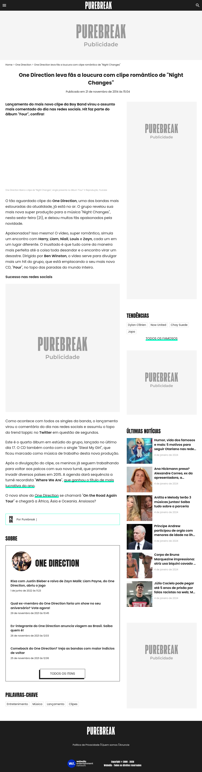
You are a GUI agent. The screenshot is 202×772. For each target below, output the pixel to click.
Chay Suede (179, 325)
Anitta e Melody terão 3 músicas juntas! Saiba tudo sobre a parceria (172, 502)
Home (9, 64)
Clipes (73, 704)
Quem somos (109, 745)
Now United (158, 325)
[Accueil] (101, 5)
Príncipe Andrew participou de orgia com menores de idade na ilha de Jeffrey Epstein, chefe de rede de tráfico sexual (174, 535)
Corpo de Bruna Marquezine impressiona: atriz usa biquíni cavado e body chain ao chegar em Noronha (174, 563)
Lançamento (55, 704)
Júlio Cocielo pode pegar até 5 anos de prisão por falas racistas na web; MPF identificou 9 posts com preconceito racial (175, 592)
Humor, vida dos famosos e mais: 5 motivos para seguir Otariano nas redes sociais (175, 447)
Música (37, 704)
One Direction (23, 64)
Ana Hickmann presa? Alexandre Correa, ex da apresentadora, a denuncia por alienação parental (173, 477)
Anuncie (124, 745)
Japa (131, 332)
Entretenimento (17, 704)
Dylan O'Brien (137, 325)
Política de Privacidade (86, 745)
